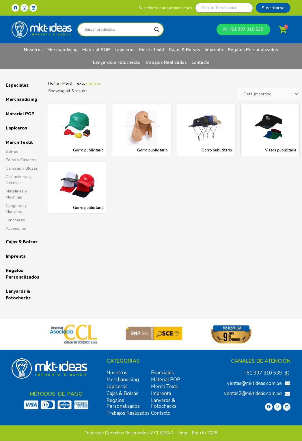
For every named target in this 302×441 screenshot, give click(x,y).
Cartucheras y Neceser (18, 180)
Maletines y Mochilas (16, 194)
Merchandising (62, 50)
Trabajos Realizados (166, 62)
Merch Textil (151, 50)
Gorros (12, 151)
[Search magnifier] (157, 29)
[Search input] (118, 29)
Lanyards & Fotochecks (116, 62)
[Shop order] (268, 94)
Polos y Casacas (21, 160)
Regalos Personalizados (253, 50)
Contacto (200, 62)
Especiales (17, 85)
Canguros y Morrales (16, 208)
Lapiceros (125, 50)
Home (53, 83)
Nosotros (33, 50)
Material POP (96, 50)
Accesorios (16, 228)
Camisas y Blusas (22, 168)
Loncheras (15, 220)
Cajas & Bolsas (184, 50)
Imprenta (214, 50)
